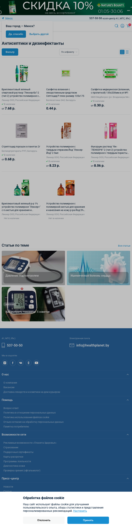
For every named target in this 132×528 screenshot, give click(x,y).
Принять (88, 520)
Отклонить (43, 520)
